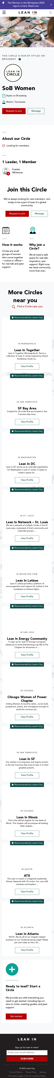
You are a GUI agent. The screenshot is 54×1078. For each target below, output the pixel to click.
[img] (27, 332)
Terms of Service (16, 1072)
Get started (16, 1016)
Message (36, 111)
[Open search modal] (50, 13)
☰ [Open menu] (4, 13)
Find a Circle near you (27, 307)
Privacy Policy (31, 1072)
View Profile (27, 366)
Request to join (14, 111)
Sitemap (43, 1072)
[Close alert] (50, 4)
